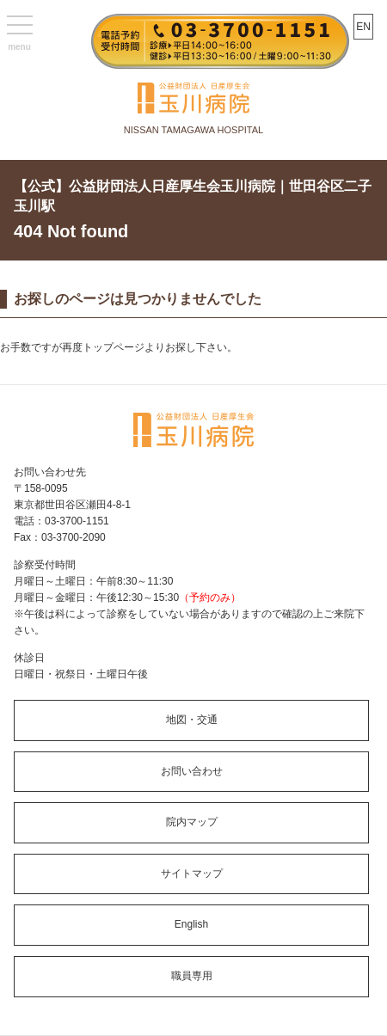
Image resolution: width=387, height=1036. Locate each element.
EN (363, 27)
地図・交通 (192, 720)
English (191, 924)
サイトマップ (192, 873)
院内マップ (192, 822)
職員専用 (191, 976)
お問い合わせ (192, 771)
